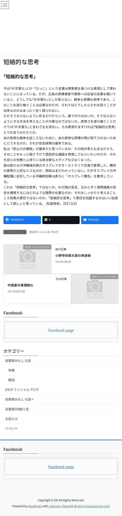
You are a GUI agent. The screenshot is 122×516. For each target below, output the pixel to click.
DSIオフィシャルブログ (43, 232)
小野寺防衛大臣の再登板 (73, 255)
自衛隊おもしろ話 (18, 360)
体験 (11, 370)
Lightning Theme (59, 506)
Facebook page (61, 330)
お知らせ (11, 418)
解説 (11, 380)
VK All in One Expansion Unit (92, 506)
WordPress (35, 506)
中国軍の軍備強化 (20, 285)
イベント (11, 428)
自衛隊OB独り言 (17, 409)
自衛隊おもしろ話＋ (19, 399)
